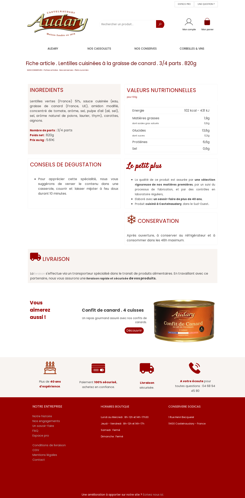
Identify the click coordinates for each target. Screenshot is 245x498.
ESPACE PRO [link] (184, 4)
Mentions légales (44, 455)
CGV (35, 450)
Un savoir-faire (43, 426)
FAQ (35, 431)
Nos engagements (46, 421)
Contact (38, 460)
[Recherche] (160, 24)
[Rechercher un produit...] (127, 24)
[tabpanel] (189, 29)
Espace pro (40, 436)
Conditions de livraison (49, 445)
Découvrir (134, 330)
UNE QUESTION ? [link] (206, 4)
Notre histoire (42, 416)
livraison (39, 274)
